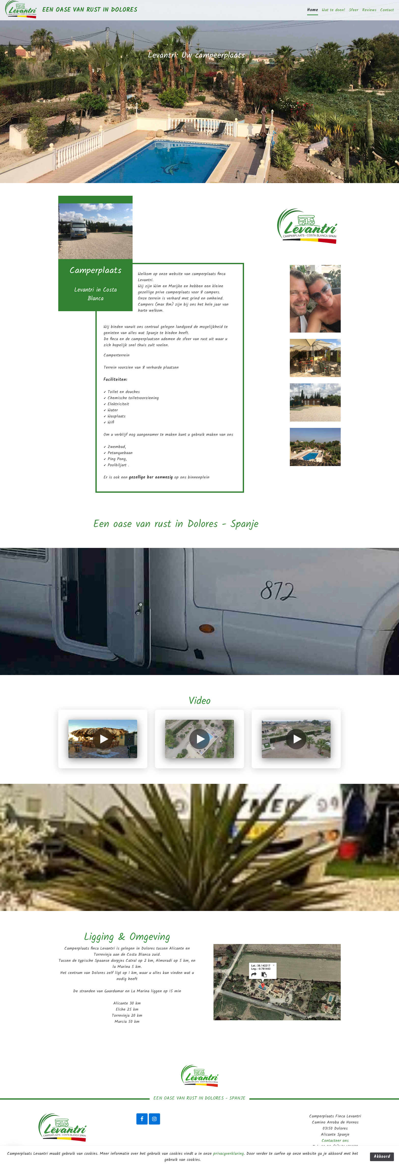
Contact (387, 10)
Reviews (369, 10)
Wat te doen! (333, 10)
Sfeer (353, 10)
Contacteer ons (335, 1140)
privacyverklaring (228, 1153)
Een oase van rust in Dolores (89, 10)
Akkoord (382, 1157)
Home (312, 10)
